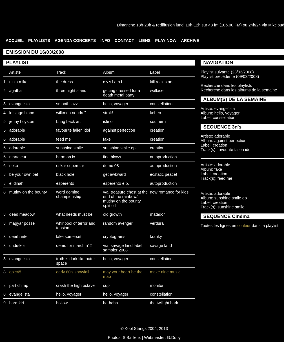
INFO (105, 40)
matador (157, 214)
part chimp (18, 285)
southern (158, 121)
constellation (161, 104)
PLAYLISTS (39, 40)
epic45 (15, 272)
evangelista (19, 104)
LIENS (144, 40)
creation (157, 130)
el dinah (16, 183)
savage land (161, 245)
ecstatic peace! (163, 174)
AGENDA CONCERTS (75, 40)
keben (155, 113)
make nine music (165, 272)
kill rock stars (161, 82)
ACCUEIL (15, 40)
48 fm (213, 25)
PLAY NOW (165, 40)
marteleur (17, 157)
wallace (156, 90)
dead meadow (22, 214)
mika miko (18, 82)
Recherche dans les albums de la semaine (239, 90)
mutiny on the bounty (28, 192)
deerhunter (19, 236)
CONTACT (124, 40)
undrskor (17, 245)
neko (13, 165)
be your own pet (23, 174)
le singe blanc (21, 113)
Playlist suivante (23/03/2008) (227, 72)
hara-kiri (16, 303)
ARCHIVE (190, 40)
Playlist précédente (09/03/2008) (230, 76)
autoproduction (163, 157)
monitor (156, 285)
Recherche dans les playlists (226, 85)
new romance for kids (169, 192)
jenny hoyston (21, 121)
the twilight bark (164, 303)
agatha (15, 90)
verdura (157, 223)
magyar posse (22, 223)
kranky (156, 236)
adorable (17, 130)
